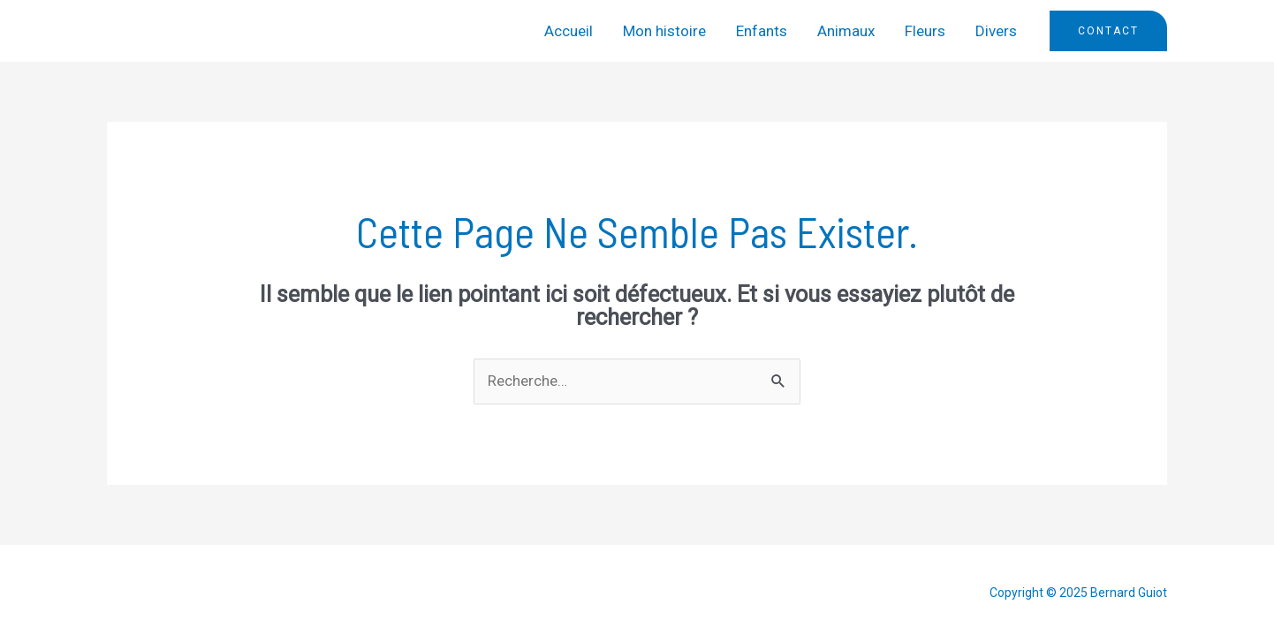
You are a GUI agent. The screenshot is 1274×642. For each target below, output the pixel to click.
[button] (1108, 31)
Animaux (846, 31)
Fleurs (925, 31)
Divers (996, 31)
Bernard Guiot (190, 31)
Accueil (568, 31)
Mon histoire (664, 31)
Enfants (761, 31)
